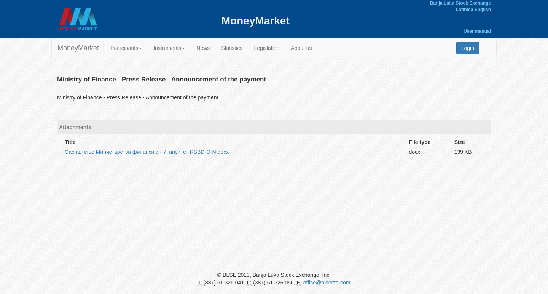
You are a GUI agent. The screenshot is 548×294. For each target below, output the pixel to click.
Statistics (231, 48)
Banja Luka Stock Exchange (460, 3)
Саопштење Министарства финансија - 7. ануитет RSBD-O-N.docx (147, 152)
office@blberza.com (326, 283)
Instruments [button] (169, 48)
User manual (477, 31)
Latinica (464, 9)
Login (467, 48)
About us (301, 48)
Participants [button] (126, 48)
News (203, 48)
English (483, 9)
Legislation (266, 48)
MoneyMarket (78, 48)
